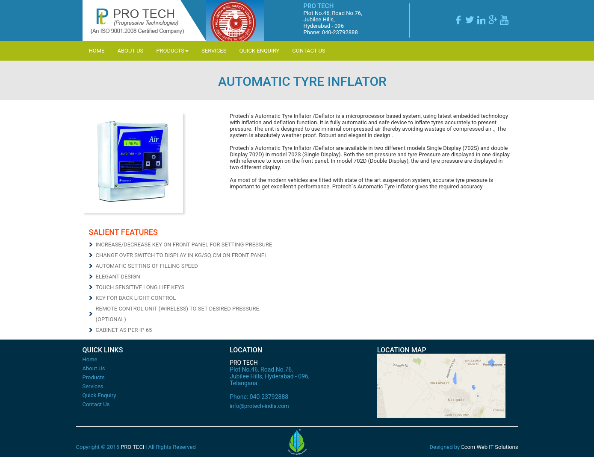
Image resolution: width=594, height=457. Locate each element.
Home (97, 50)
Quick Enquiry (259, 50)
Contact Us (308, 50)
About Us (130, 50)
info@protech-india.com (259, 406)
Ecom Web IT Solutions (489, 447)
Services (213, 50)
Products (172, 50)
